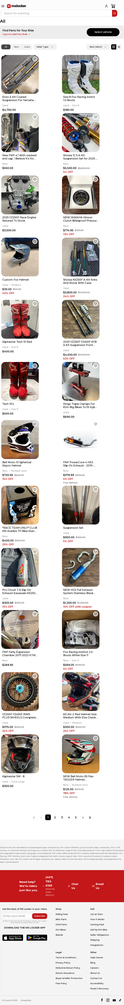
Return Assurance (65, 973)
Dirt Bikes (61, 930)
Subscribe (39, 916)
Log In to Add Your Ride (17, 34)
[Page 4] (69, 817)
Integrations (96, 945)
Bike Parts (61, 919)
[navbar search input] (57, 13)
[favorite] (34, 58)
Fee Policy (61, 983)
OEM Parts (61, 924)
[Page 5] (76, 817)
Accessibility (96, 983)
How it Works (97, 919)
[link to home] (16, 6)
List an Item (96, 914)
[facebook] (101, 1000)
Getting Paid (97, 924)
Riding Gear (62, 914)
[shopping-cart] (113, 6)
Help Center (96, 957)
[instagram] (107, 1000)
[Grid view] (113, 46)
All (6, 47)
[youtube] (114, 1000)
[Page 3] (62, 817)
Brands (59, 935)
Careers (94, 968)
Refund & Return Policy (68, 968)
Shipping (94, 940)
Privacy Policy (63, 962)
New (16, 47)
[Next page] (83, 817)
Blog (92, 962)
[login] (106, 6)
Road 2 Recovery (99, 988)
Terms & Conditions (66, 957)
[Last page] (90, 817)
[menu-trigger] (3, 6)
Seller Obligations (99, 935)
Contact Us (96, 978)
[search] (114, 13)
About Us (95, 973)
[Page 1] (48, 817)
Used (27, 47)
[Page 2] (55, 817)
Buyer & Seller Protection (69, 978)
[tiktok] (120, 1000)
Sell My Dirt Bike (98, 930)
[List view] (118, 46)
